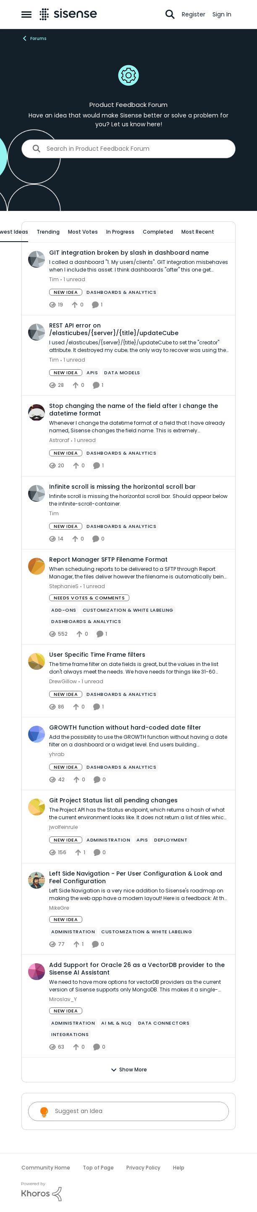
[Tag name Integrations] (70, 1034)
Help (178, 1167)
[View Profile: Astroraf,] (36, 412)
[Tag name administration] (108, 840)
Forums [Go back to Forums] (33, 38)
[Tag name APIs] (92, 372)
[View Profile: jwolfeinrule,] (36, 807)
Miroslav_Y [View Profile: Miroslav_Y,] (63, 999)
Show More (128, 1069)
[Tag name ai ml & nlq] (116, 1023)
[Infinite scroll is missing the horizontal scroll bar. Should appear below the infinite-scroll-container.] (139, 500)
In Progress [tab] (120, 231)
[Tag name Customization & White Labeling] (128, 610)
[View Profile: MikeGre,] (36, 880)
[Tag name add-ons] (64, 610)
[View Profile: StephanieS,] (36, 566)
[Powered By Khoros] (128, 1191)
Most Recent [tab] (197, 231)
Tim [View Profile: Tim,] (54, 279)
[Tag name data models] (122, 372)
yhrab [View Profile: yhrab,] (56, 754)
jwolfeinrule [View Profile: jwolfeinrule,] (63, 827)
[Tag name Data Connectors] (164, 1023)
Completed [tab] (158, 231)
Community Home (45, 1167)
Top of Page (98, 1167)
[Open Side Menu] (26, 14)
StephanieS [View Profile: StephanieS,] (64, 586)
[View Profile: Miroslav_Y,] (36, 971)
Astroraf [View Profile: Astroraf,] (59, 440)
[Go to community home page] (68, 14)
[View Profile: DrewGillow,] (36, 661)
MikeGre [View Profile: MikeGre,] (59, 907)
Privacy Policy (143, 1167)
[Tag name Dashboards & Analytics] (121, 292)
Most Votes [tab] (83, 231)
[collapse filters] (223, 231)
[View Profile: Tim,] (36, 259)
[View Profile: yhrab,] (36, 734)
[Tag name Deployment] (170, 840)
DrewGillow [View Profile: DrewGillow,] (63, 681)
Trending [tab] (48, 231)
